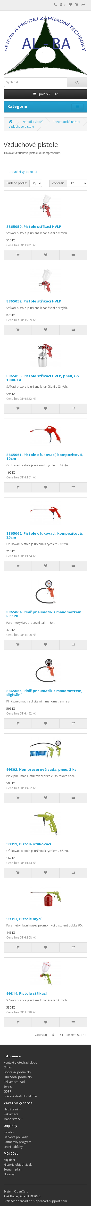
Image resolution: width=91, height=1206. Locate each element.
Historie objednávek (18, 1165)
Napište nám (12, 1109)
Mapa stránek (13, 1119)
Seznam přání (13, 1169)
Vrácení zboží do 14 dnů (20, 1096)
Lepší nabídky (13, 1147)
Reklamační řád (14, 1082)
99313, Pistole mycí (23, 918)
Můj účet (9, 1160)
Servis (8, 1087)
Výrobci (9, 1132)
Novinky (9, 1174)
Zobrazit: (58, 183)
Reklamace (11, 1114)
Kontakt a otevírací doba (20, 1062)
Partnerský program (17, 1142)
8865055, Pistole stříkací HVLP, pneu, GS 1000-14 (42, 377)
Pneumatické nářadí (66, 122)
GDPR (7, 1091)
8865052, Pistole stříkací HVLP (33, 301)
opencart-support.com (51, 1201)
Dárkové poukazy (16, 1137)
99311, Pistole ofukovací (28, 843)
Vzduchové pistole (21, 127)
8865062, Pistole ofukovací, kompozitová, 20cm (44, 535)
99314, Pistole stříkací (26, 993)
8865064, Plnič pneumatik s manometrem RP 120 (43, 614)
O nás (8, 1067)
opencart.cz (24, 1201)
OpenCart (21, 1191)
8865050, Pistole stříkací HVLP (33, 226)
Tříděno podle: (16, 183)
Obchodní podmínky (18, 1077)
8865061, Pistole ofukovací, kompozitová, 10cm (44, 456)
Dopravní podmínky (17, 1072)
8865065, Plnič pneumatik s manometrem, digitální (44, 692)
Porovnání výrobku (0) (22, 172)
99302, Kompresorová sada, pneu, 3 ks (41, 769)
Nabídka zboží (32, 122)
